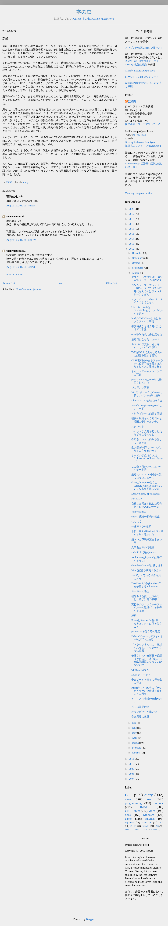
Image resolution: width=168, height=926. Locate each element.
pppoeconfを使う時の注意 (145, 631)
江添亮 (132, 101)
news (128, 799)
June (134, 727)
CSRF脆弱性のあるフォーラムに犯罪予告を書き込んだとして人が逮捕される (147, 363)
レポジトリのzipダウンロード (142, 76)
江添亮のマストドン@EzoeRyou (143, 145)
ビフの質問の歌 (140, 706)
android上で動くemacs (143, 552)
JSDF (133, 826)
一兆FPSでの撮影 (141, 526)
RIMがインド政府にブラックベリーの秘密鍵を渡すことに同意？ (146, 690)
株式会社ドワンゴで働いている (143, 124)
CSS (157, 826)
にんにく (136, 521)
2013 (132, 243)
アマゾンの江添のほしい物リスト (144, 47)
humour (158, 803)
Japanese (129, 822)
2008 (132, 773)
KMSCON (136, 498)
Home (60, 283)
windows (148, 814)
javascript (146, 822)
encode (145, 826)
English (150, 818)
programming (133, 803)
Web (149, 799)
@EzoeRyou (107, 18)
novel (136, 829)
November (137, 258)
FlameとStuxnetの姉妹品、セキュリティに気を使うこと (146, 623)
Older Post (111, 283)
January (136, 752)
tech (161, 822)
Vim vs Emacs (138, 511)
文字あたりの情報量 (142, 547)
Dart (127, 829)
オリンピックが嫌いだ (144, 711)
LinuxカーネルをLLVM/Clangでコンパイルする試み (147, 310)
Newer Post (9, 283)
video (152, 811)
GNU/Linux (132, 811)
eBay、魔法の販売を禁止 (145, 516)
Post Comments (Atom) (28, 289)
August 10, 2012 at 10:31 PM (21, 240)
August (136, 273)
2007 (132, 778)
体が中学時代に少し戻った (146, 334)
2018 (132, 219)
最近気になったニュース (145, 339)
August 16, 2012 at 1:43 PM (20, 267)
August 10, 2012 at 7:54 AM (20, 205)
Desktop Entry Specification (145, 493)
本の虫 (84, 12)
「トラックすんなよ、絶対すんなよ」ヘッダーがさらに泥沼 (146, 647)
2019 (132, 213)
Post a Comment (14, 274)
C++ (128, 795)
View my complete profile (138, 193)
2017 (132, 224)
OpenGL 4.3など (140, 669)
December (137, 253)
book (128, 814)
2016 (132, 228)
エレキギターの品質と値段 (146, 413)
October (136, 263)
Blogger (90, 919)
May (134, 732)
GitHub (77, 18)
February (137, 747)
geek (145, 829)
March (135, 742)
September (137, 267)
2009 (132, 768)
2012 (132, 248)
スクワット (137, 426)
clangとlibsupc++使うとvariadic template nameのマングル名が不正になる (147, 485)
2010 (132, 764)
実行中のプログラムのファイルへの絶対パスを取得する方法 (146, 607)
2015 (132, 233)
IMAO (144, 807)
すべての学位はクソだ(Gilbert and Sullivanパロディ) (147, 458)
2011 (132, 758)
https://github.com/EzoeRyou (140, 142)
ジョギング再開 (140, 387)
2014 (132, 238)
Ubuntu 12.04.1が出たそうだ (147, 400)
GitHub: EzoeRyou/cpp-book (140, 70)
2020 (132, 209)
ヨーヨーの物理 (140, 591)
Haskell (154, 830)
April (135, 737)
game (128, 818)
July (134, 722)
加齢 (133, 615)
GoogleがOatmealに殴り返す (147, 565)
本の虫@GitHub (91, 18)
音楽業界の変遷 (140, 716)
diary (26, 182)
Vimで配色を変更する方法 (146, 570)
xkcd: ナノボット (140, 674)
